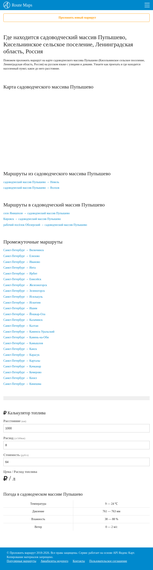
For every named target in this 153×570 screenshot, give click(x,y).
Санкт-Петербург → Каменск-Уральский (28, 331)
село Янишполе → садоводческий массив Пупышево (36, 213)
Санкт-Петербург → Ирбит (20, 273)
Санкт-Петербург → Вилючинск (23, 250)
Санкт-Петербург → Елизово (21, 256)
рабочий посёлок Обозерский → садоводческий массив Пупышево (45, 224)
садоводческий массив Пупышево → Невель (31, 182)
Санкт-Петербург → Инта (19, 267)
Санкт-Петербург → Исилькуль (23, 296)
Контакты (79, 561)
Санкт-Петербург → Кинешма (22, 383)
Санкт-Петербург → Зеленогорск (24, 290)
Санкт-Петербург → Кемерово (22, 372)
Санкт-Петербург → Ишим (20, 308)
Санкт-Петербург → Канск (20, 349)
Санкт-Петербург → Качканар (22, 366)
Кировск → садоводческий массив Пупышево (32, 219)
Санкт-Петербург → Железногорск (25, 285)
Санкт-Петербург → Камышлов (23, 343)
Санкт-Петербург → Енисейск (22, 279)
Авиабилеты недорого (54, 561)
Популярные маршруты (21, 561)
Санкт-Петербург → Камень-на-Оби (26, 337)
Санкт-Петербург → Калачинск (23, 319)
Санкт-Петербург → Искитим (22, 302)
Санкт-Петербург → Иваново (21, 262)
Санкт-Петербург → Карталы (21, 360)
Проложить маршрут (23, 552)
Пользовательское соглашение (108, 561)
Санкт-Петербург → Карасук (21, 354)
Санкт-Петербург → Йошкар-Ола (24, 314)
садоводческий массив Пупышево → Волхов (31, 187)
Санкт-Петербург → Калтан (20, 325)
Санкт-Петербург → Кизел (20, 378)
